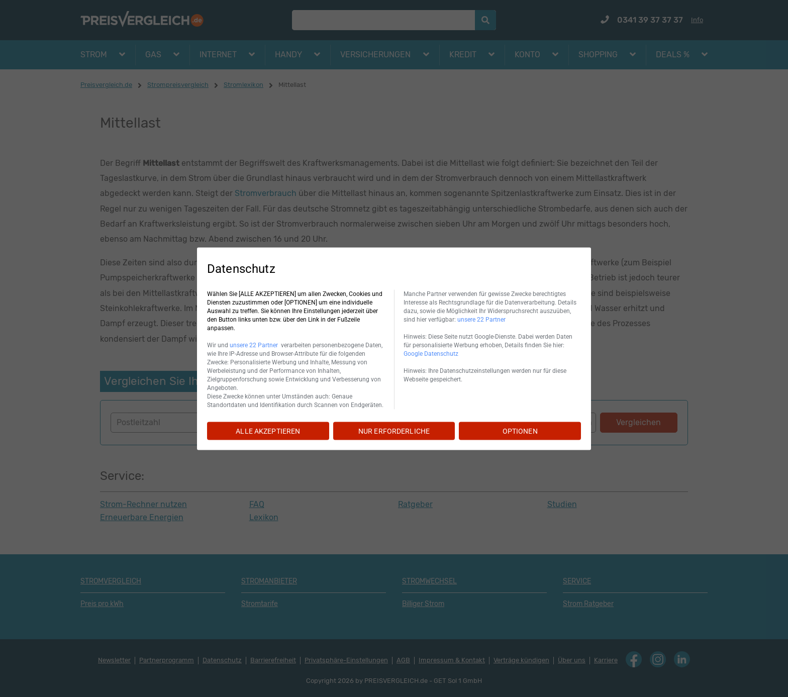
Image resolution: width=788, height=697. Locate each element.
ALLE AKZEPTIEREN (268, 431)
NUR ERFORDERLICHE (394, 431)
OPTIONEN (520, 431)
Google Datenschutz (431, 353)
